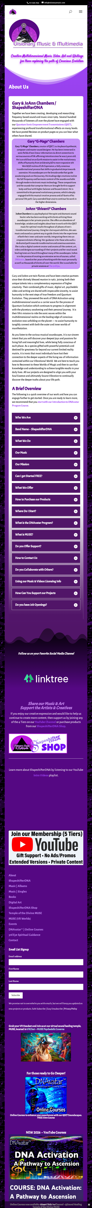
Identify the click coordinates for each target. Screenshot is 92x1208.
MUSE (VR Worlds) (20, 918)
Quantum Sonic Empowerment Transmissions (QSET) (43, 124)
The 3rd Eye (54, 266)
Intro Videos (41, 775)
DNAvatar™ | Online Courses (26, 929)
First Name (14, 969)
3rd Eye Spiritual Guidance (24, 934)
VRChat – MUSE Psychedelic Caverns (45, 1029)
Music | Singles (18, 891)
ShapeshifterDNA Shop (51, 726)
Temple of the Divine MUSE (25, 913)
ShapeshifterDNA (20, 880)
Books (12, 897)
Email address (15, 956)
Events (13, 924)
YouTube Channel (45, 722)
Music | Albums (18, 886)
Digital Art (15, 902)
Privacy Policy (70, 1009)
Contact (13, 940)
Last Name (14, 981)
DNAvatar (20, 259)
